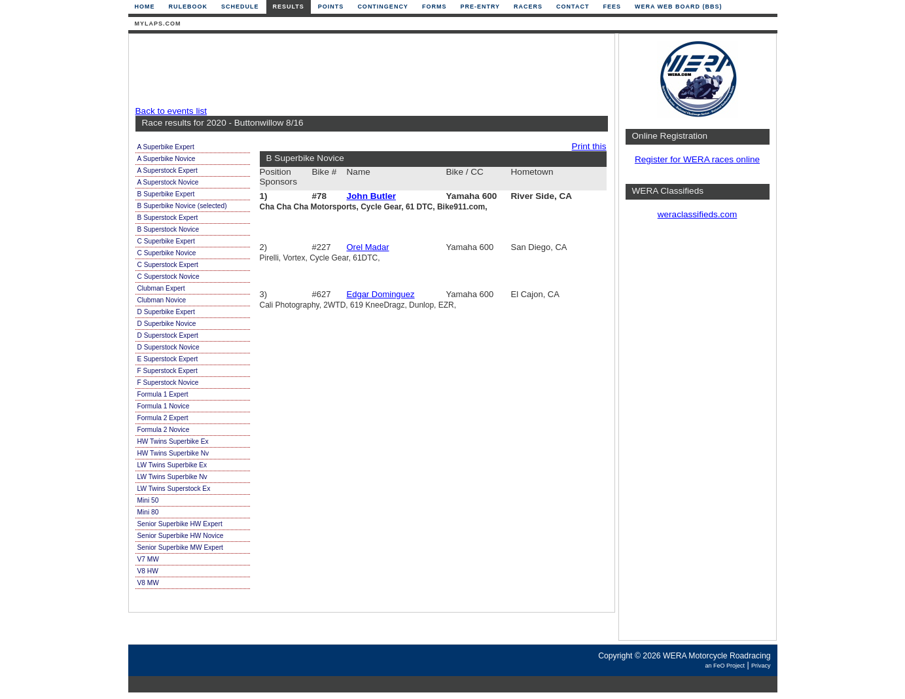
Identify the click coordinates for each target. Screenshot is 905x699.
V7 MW (148, 559)
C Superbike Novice (166, 253)
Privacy (761, 665)
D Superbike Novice (166, 323)
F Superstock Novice (168, 382)
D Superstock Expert (167, 335)
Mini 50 (148, 500)
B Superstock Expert (167, 217)
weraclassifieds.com (697, 214)
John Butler (372, 196)
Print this (589, 146)
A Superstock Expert (167, 170)
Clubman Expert (161, 288)
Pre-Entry (480, 6)
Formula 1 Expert (162, 394)
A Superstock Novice (168, 182)
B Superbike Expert (166, 194)
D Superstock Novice (168, 347)
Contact (572, 6)
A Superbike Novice (166, 158)
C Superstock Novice (168, 276)
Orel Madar (368, 247)
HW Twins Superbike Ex (173, 441)
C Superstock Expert (167, 264)
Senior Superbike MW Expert (180, 547)
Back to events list (171, 111)
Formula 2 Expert (162, 417)
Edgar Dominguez (381, 294)
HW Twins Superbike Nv (173, 453)
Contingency (382, 6)
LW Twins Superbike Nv (172, 476)
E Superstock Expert (167, 359)
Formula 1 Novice (163, 406)
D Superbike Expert (166, 311)
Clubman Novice (161, 300)
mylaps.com (158, 23)
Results (288, 6)
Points (331, 6)
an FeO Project (725, 665)
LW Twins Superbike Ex (172, 465)
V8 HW (147, 571)
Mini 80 (148, 512)
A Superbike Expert (165, 147)
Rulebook (188, 6)
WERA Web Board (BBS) (678, 6)
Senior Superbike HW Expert (179, 524)
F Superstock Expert (167, 370)
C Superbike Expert (166, 241)
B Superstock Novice (168, 229)
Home (145, 6)
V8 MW (148, 582)
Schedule (240, 6)
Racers (528, 6)
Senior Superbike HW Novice (180, 535)
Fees (612, 6)
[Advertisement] (368, 70)
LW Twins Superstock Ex (174, 488)
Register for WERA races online (697, 159)
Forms (434, 6)
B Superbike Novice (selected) (182, 205)
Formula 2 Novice (163, 429)
